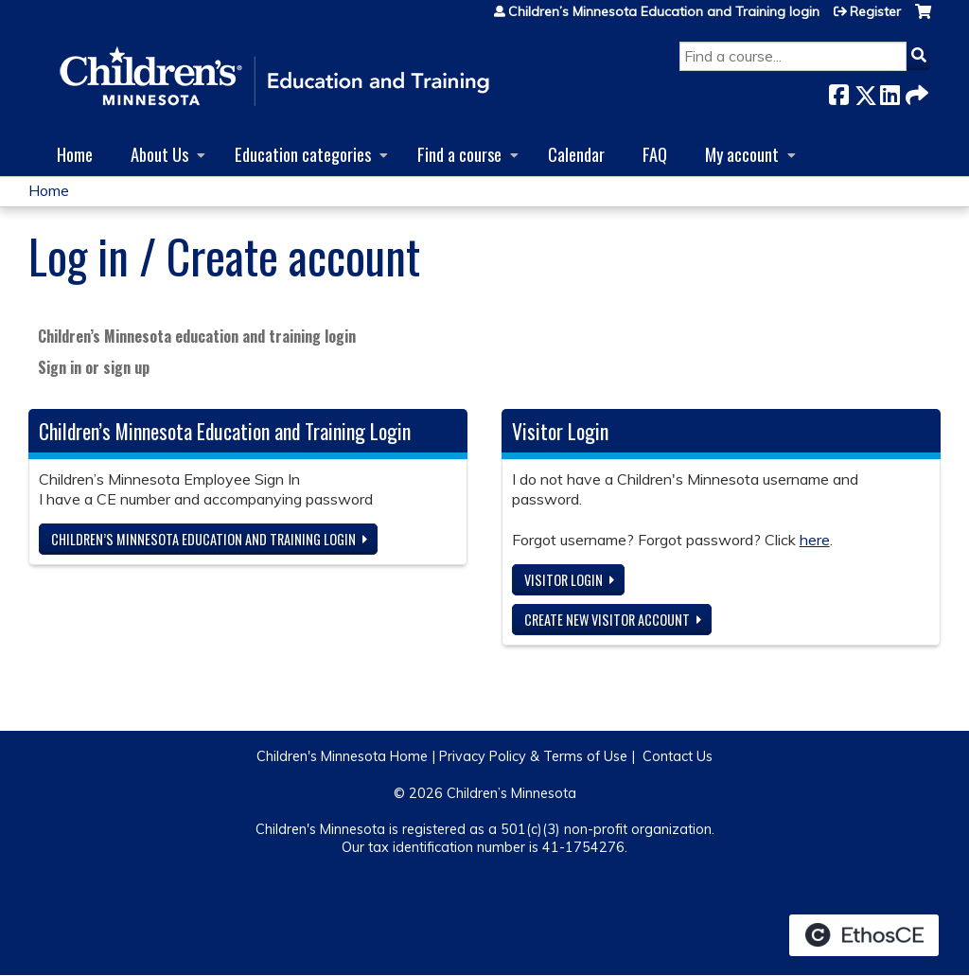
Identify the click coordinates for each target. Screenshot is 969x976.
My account (742, 154)
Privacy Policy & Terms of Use (533, 756)
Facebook (838, 91)
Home (75, 154)
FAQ (655, 154)
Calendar (576, 154)
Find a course (459, 154)
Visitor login (563, 580)
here (815, 539)
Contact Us (678, 756)
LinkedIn (889, 91)
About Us (159, 154)
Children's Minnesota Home (342, 756)
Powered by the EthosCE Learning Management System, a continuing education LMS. (864, 935)
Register (875, 11)
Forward (915, 91)
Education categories (303, 154)
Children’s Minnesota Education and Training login (663, 11)
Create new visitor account (607, 620)
